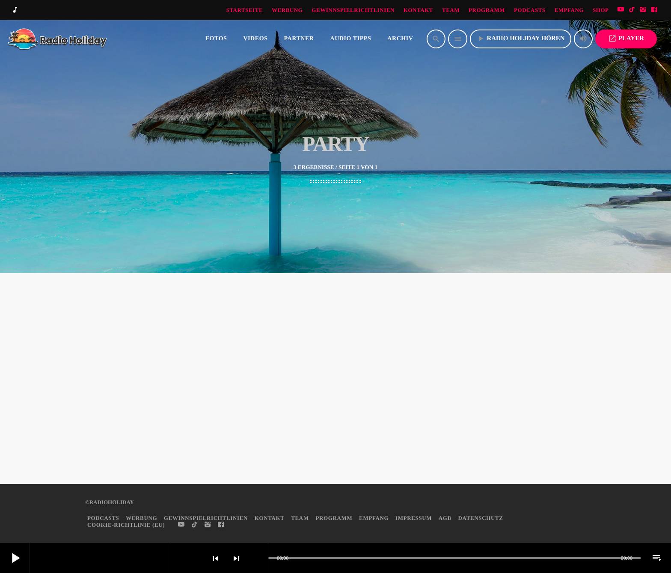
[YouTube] (621, 10)
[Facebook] (654, 10)
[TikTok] (632, 10)
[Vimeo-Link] (57, 39)
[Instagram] (643, 10)
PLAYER (626, 38)
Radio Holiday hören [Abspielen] (520, 38)
